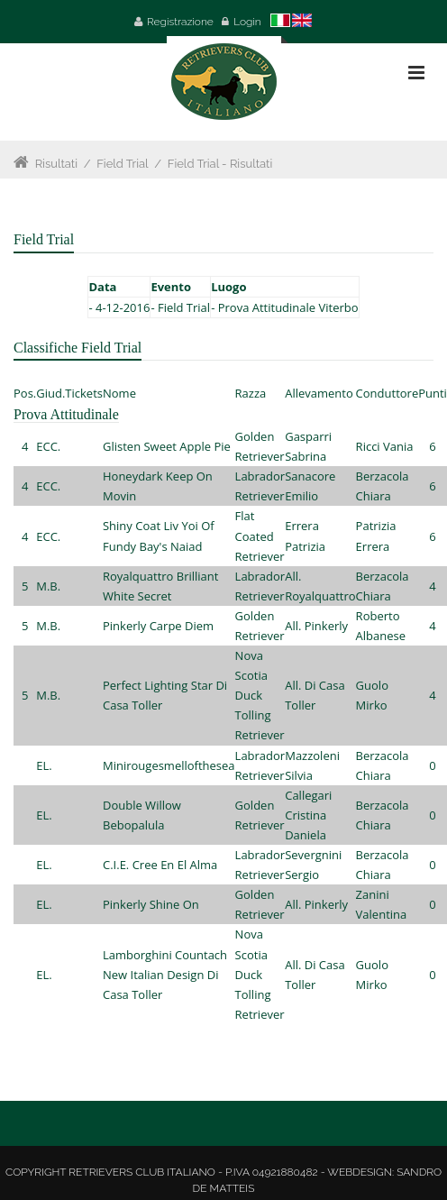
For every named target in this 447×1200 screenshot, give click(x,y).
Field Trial (122, 163)
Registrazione (180, 21)
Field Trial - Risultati (220, 163)
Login (247, 21)
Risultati (56, 163)
